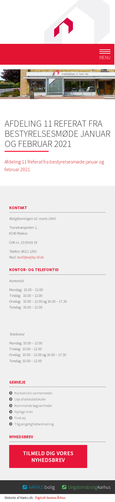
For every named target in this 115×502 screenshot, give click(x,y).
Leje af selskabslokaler (30, 399)
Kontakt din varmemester (33, 393)
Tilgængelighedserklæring (34, 424)
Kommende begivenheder (33, 405)
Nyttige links (23, 411)
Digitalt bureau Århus (50, 498)
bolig (38, 487)
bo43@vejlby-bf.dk (30, 257)
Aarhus (85, 487)
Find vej (20, 418)
